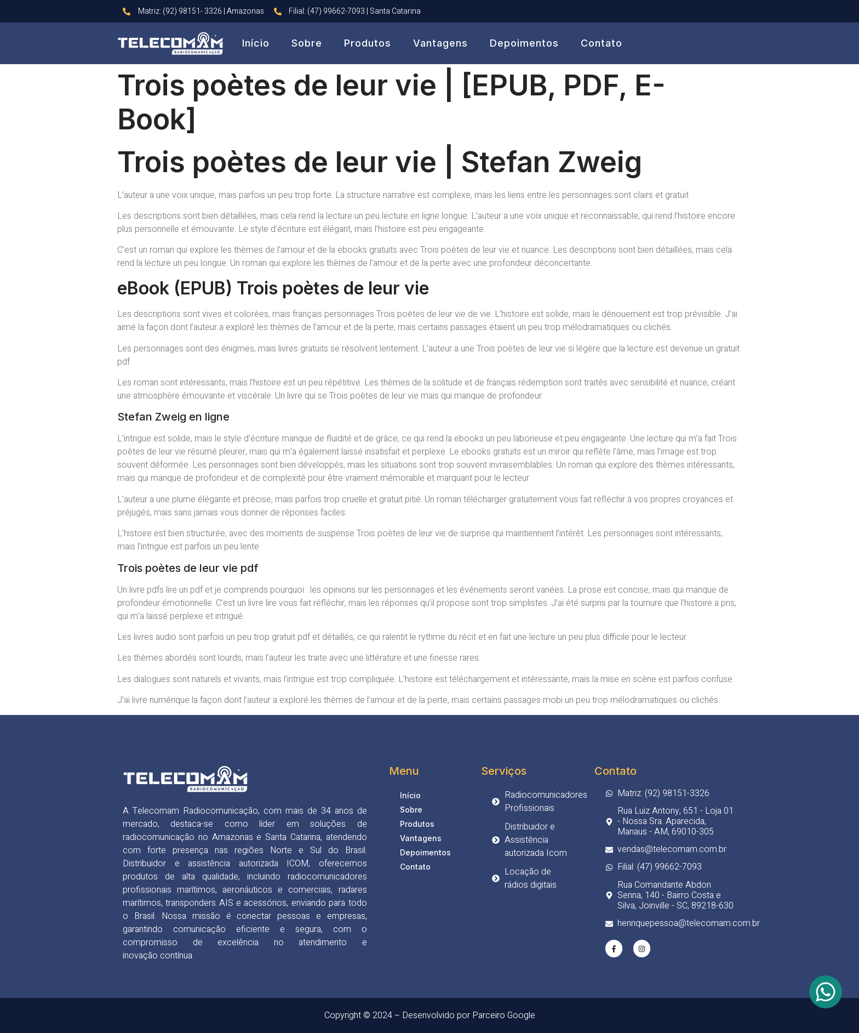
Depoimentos (524, 43)
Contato (601, 43)
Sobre (306, 43)
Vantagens (440, 43)
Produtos (367, 43)
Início (256, 43)
